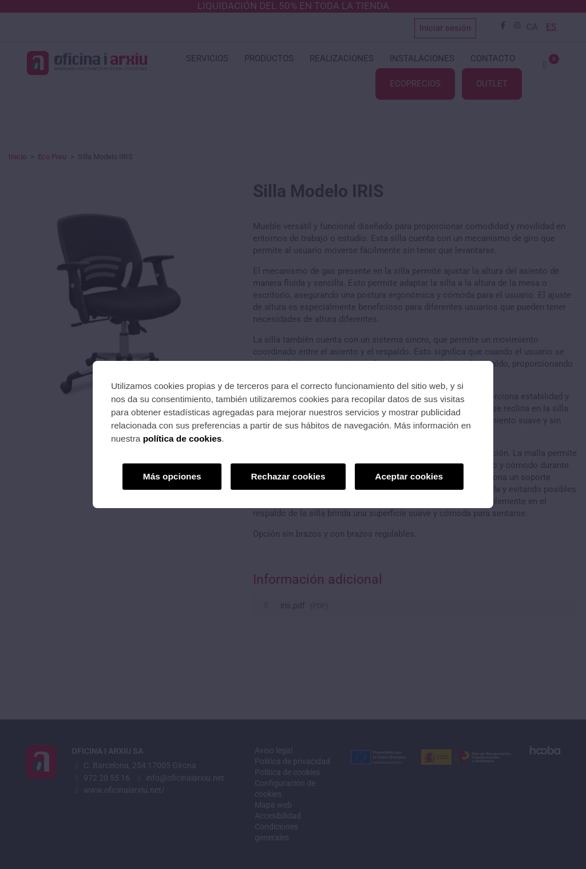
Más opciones (172, 476)
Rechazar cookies (288, 476)
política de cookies (182, 438)
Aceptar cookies (409, 476)
